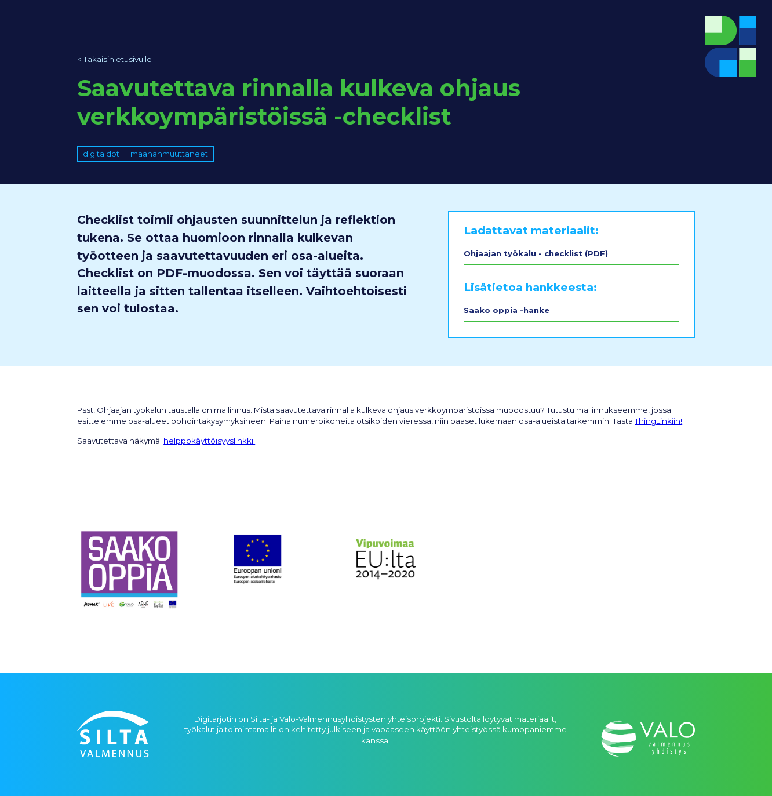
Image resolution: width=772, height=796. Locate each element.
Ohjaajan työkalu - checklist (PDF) (536, 253)
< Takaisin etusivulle (114, 59)
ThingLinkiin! (658, 421)
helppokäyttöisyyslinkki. (209, 440)
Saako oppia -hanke (506, 310)
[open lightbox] (129, 573)
